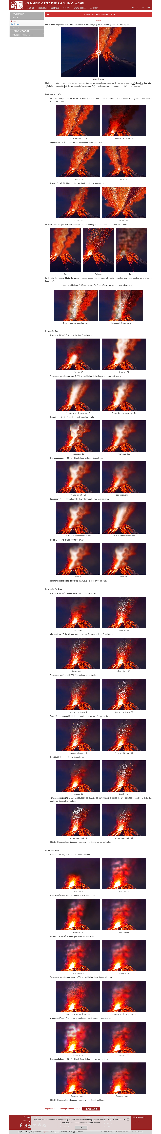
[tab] (27, 14)
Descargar (42, 8)
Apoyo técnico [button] (80, 8)
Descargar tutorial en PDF (22, 35)
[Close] (128, 1119)
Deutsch (37, 1131)
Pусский (80, 1131)
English (21, 1131)
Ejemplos (15, 27)
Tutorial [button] (66, 8)
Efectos (15, 17)
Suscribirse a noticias (137, 1120)
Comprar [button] (55, 8)
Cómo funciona (18, 14)
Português (55, 1131)
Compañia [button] (94, 8)
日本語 (72, 1131)
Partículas (15, 24)
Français (28, 1131)
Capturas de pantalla (20, 31)
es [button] (148, 7)
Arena (13, 21)
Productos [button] (29, 8)
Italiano (64, 1131)
